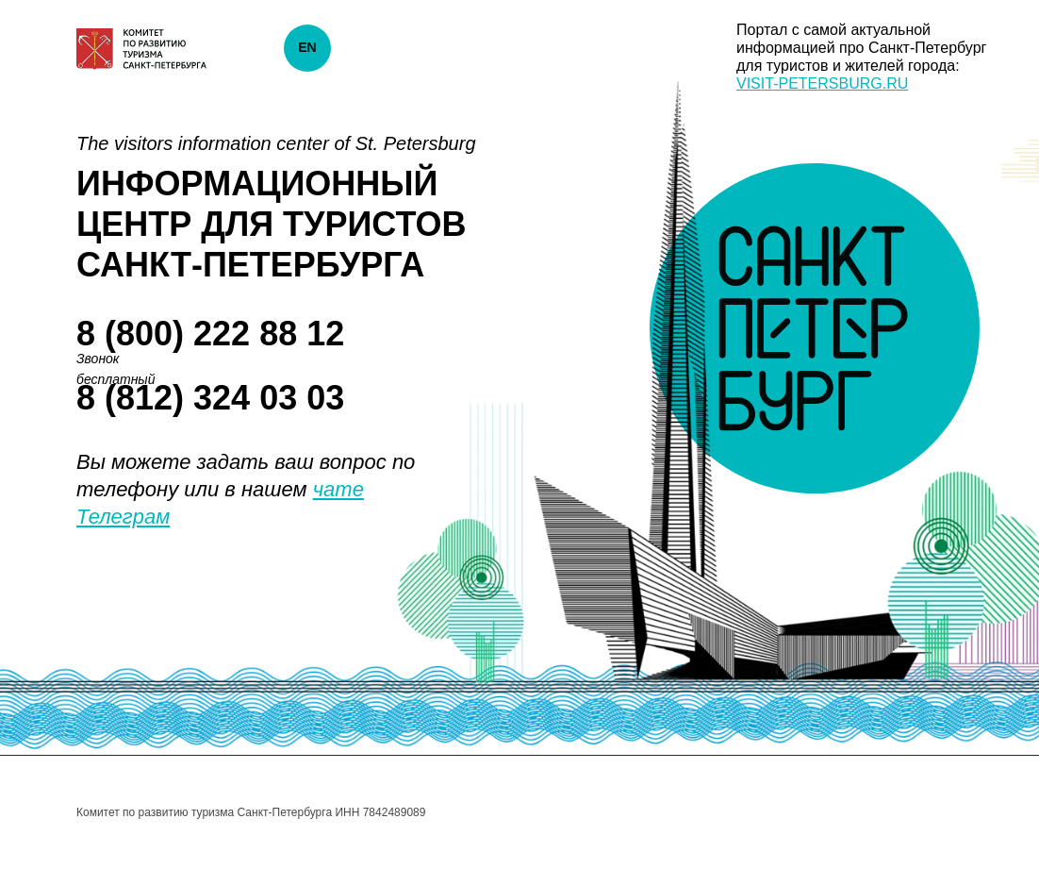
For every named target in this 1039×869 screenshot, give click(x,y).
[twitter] (948, 812)
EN (307, 47)
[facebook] (913, 812)
